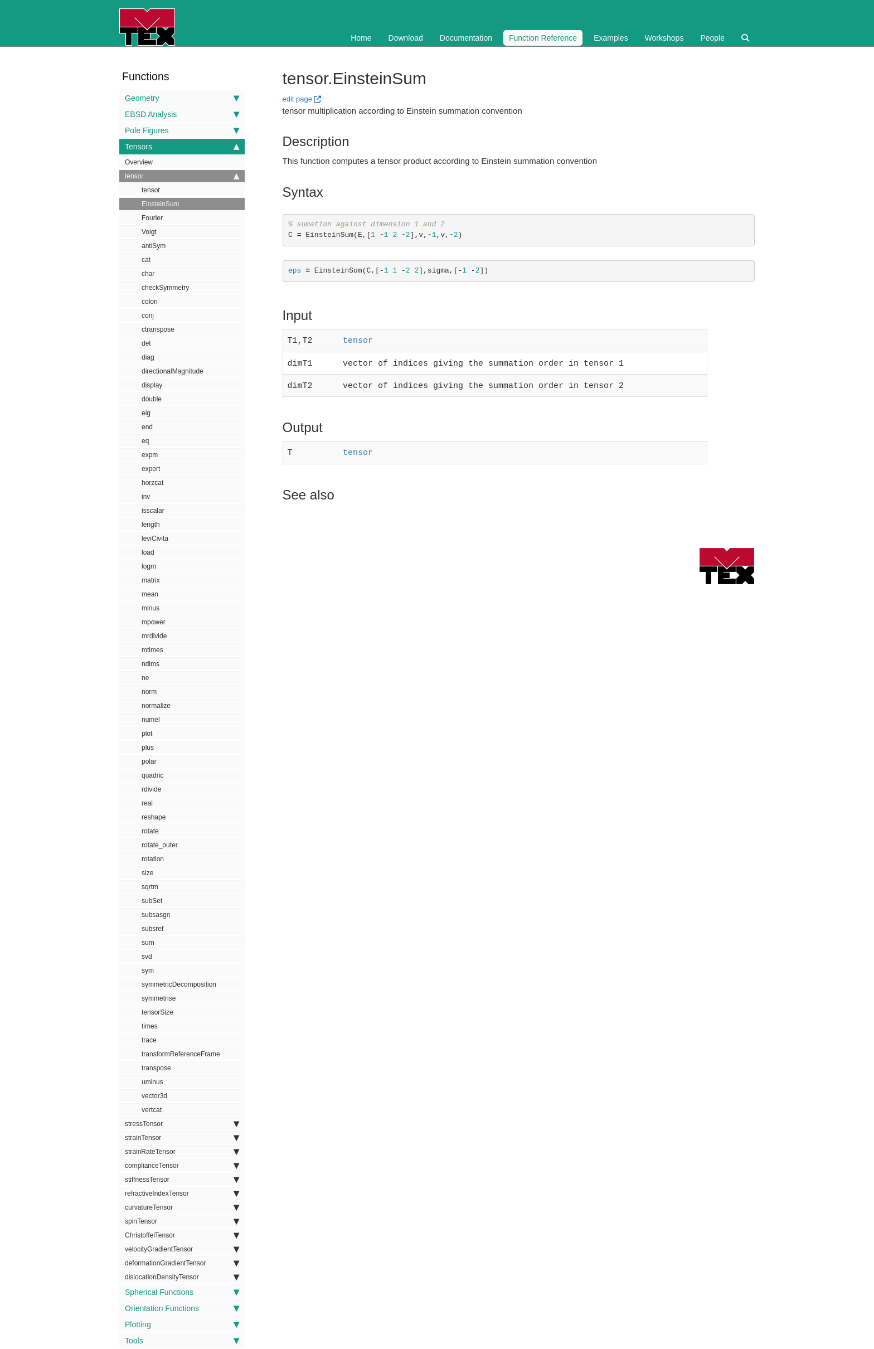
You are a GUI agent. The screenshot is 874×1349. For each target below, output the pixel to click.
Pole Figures (182, 130)
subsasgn (156, 915)
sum (148, 943)
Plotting (182, 1324)
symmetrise (159, 998)
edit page (298, 99)
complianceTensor (182, 1166)
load (148, 552)
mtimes (152, 650)
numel (151, 720)
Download (406, 37)
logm (149, 566)
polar (149, 761)
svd (147, 956)
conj (148, 315)
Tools (182, 1340)
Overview (139, 162)
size (147, 873)
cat (146, 260)
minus (150, 608)
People (712, 37)
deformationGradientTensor (182, 1263)
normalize (156, 706)
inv (146, 497)
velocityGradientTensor (182, 1249)
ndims (150, 664)
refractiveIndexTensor (182, 1193)
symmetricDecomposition (179, 984)
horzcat (152, 483)
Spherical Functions (182, 1292)
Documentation (466, 37)
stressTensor (182, 1124)
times (150, 1026)
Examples (611, 37)
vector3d (154, 1096)
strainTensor (182, 1138)
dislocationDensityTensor (182, 1277)
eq (145, 441)
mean (150, 594)
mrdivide (154, 636)
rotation (153, 859)
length (151, 524)
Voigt (149, 232)
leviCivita (155, 538)
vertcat (152, 1110)
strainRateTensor (182, 1152)
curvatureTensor (182, 1207)
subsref (152, 929)
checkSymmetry (165, 288)
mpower (154, 622)
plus (148, 747)
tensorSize (157, 1012)
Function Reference (543, 37)
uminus (152, 1082)
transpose (156, 1068)
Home (361, 37)
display (152, 385)
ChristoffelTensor (182, 1235)
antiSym (154, 246)
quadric (152, 775)
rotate (150, 831)
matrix (151, 580)
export (151, 469)
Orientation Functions (182, 1308)
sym (148, 970)
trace (149, 1040)
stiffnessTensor (182, 1180)
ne (145, 678)
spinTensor (182, 1221)
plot (147, 733)
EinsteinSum (160, 204)
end (147, 427)
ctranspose (158, 329)
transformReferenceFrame (181, 1054)
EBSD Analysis (182, 114)
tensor (182, 176)
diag (148, 357)
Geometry (182, 98)
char (148, 274)
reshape (154, 817)
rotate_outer (160, 845)
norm (149, 692)
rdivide (151, 789)
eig (146, 413)
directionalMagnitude (172, 371)
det (146, 343)
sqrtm (150, 887)
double (152, 399)
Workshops (664, 37)
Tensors (182, 146)
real (147, 803)
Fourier (152, 218)
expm (150, 455)
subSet (152, 901)
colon (150, 301)
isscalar (153, 511)
